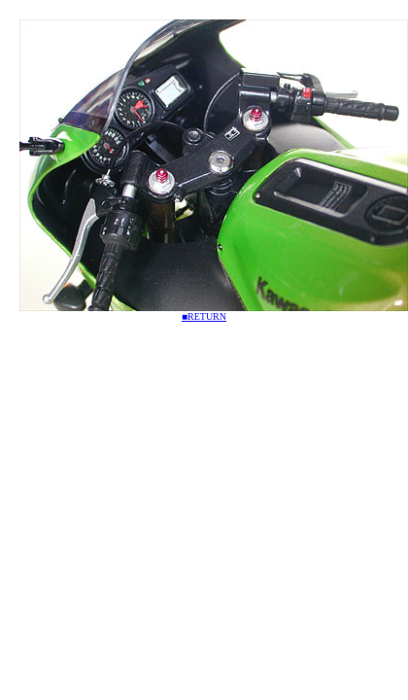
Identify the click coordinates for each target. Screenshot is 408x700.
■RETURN (204, 316)
